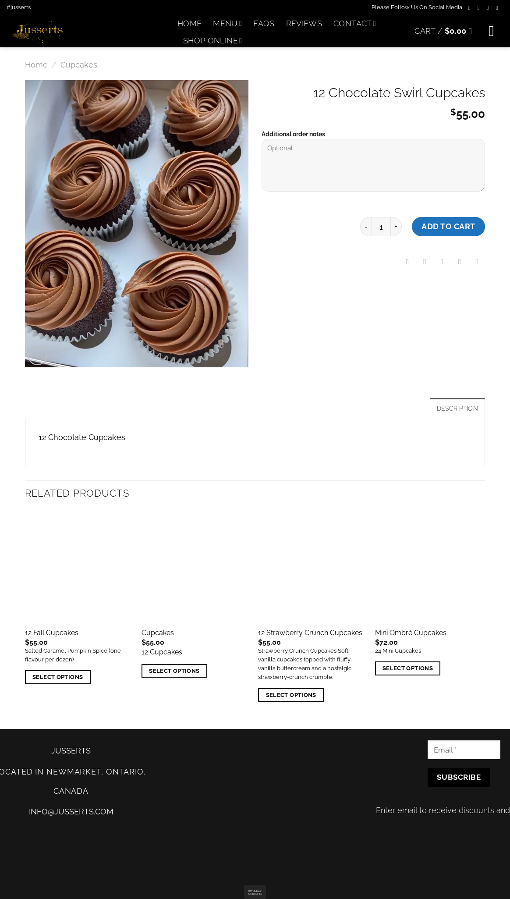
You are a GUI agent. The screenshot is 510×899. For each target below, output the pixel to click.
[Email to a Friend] (442, 262)
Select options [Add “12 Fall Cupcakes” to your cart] (57, 677)
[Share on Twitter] (425, 262)
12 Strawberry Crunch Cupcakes (310, 633)
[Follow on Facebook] (471, 7)
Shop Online (212, 40)
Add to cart (448, 226)
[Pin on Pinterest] (460, 262)
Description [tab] (457, 408)
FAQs (263, 23)
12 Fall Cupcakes (51, 633)
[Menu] (496, 31)
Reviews (304, 23)
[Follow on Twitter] (499, 7)
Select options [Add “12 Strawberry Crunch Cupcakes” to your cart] (291, 695)
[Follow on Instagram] (480, 7)
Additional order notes (293, 134)
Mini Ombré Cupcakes (410, 633)
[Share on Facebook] (407, 262)
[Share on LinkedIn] (477, 262)
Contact (354, 23)
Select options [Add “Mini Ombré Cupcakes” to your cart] (407, 668)
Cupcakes (78, 64)
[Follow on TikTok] (489, 7)
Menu (227, 23)
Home (189, 23)
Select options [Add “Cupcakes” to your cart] (174, 671)
